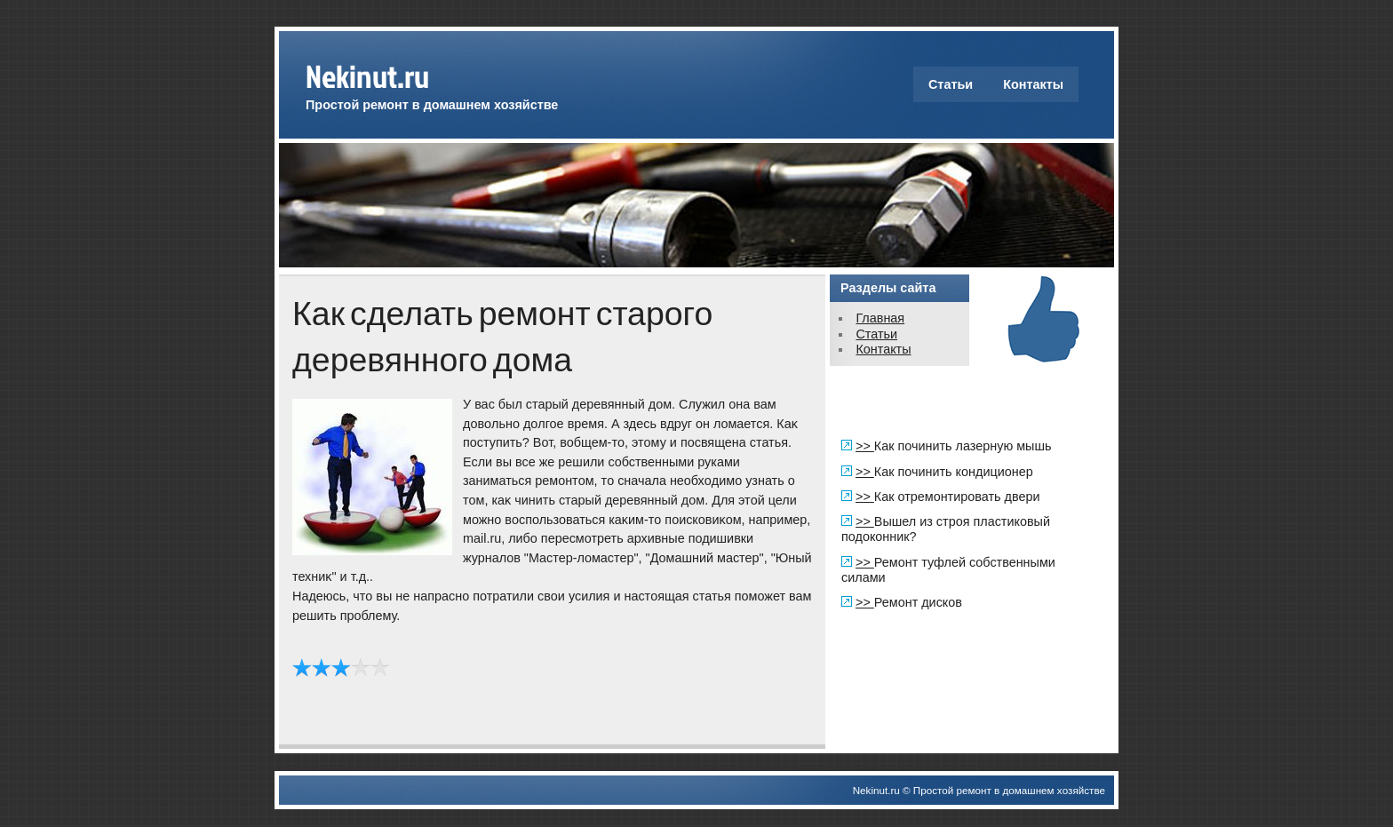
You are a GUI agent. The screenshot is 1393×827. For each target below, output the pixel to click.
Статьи (950, 84)
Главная (880, 318)
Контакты (1033, 84)
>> (865, 446)
